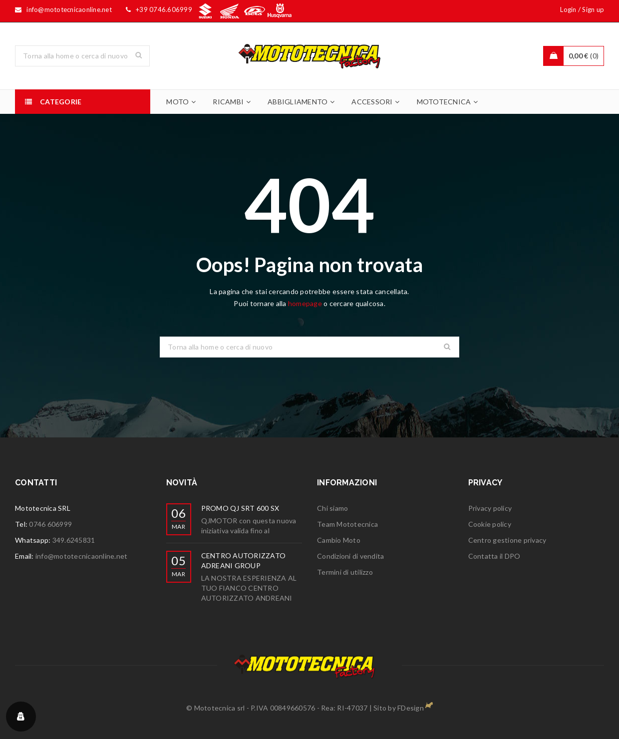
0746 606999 (50, 524)
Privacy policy (490, 508)
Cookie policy (489, 524)
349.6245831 (73, 540)
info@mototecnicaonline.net (81, 556)
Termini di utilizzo (345, 572)
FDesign (410, 708)
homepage (305, 303)
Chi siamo (332, 508)
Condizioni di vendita (350, 556)
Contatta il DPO (494, 556)
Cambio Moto (338, 540)
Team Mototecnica (347, 524)
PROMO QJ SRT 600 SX (240, 508)
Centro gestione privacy (507, 540)
